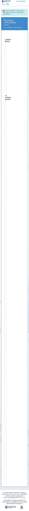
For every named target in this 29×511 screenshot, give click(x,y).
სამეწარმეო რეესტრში (15, 12)
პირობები (22, 497)
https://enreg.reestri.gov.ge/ (13, 494)
